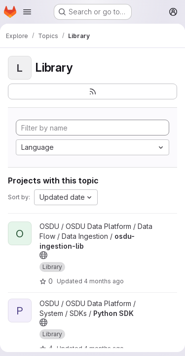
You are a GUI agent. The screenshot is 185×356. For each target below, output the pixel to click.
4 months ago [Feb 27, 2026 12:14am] (104, 281)
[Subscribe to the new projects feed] (92, 91)
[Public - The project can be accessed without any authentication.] (43, 255)
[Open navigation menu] (27, 12)
